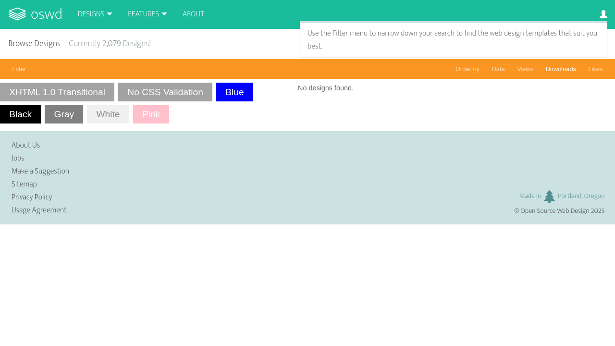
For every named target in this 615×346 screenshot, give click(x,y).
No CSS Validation (165, 92)
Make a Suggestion (40, 171)
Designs (91, 14)
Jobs (18, 158)
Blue (234, 92)
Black (20, 114)
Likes (596, 69)
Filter (19, 69)
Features (143, 14)
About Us (26, 145)
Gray (64, 114)
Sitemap (24, 184)
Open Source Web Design (555, 211)
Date (498, 69)
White (108, 114)
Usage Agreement (39, 210)
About (193, 14)
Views (525, 69)
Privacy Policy (32, 197)
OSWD (46, 14)
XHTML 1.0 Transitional (57, 92)
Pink (151, 114)
